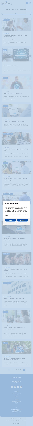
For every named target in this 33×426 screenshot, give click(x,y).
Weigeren (10, 220)
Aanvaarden (22, 220)
